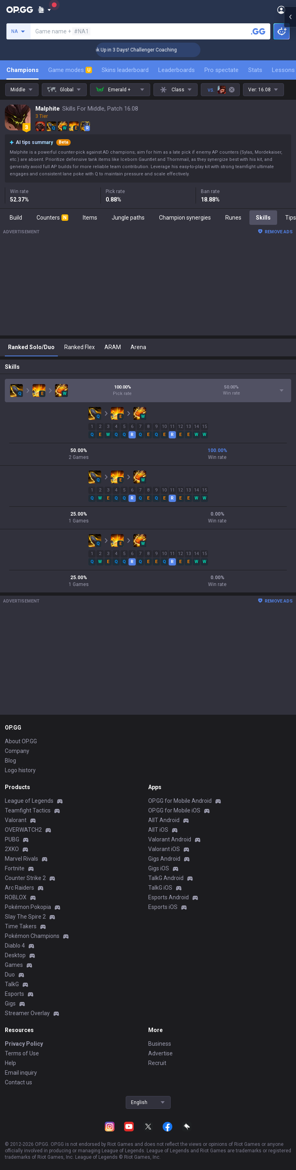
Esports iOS (163, 907)
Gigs (10, 1003)
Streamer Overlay (27, 1013)
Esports (14, 994)
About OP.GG (21, 741)
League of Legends (29, 801)
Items (90, 217)
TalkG (12, 984)
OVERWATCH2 (23, 830)
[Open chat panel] (290, 144)
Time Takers (21, 926)
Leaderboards (176, 70)
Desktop (15, 955)
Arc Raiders (19, 887)
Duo (10, 974)
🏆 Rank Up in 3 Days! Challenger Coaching (150, 50)
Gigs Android (164, 858)
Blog (10, 760)
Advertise (160, 1053)
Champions (22, 70)
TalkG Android (166, 878)
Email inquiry (21, 1072)
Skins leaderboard (125, 70)
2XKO (12, 849)
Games (14, 965)
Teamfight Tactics (28, 810)
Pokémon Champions (32, 936)
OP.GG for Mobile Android (180, 801)
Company (17, 751)
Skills (263, 217)
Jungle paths (128, 217)
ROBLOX (16, 897)
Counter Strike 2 (25, 878)
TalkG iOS (160, 887)
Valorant (16, 820)
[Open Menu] (281, 10)
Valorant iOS (164, 849)
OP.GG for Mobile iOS (174, 810)
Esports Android (168, 897)
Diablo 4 (15, 945)
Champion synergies (185, 217)
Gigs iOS (158, 868)
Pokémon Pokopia (28, 907)
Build (16, 217)
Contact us (18, 1082)
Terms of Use (22, 1053)
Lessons (283, 70)
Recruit (157, 1063)
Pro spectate (221, 70)
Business (159, 1043)
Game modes (70, 70)
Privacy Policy (24, 1043)
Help (10, 1063)
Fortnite (14, 868)
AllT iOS (158, 830)
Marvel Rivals (21, 858)
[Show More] (44, 10)
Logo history (20, 770)
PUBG (12, 839)
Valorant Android (169, 839)
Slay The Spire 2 (25, 916)
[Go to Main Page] (19, 9)
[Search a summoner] (258, 31)
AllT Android (164, 820)
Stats (255, 70)
